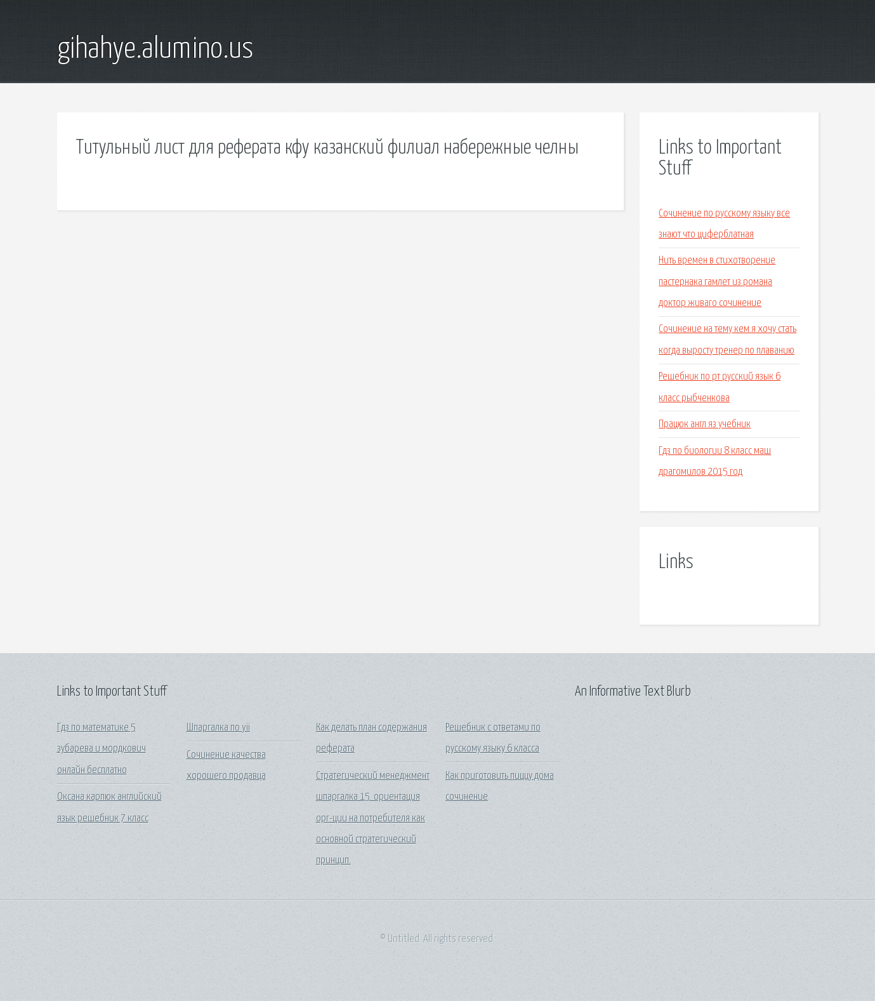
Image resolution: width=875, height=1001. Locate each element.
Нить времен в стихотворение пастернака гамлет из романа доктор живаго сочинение (717, 281)
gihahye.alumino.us (155, 49)
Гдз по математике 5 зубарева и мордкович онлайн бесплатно (101, 749)
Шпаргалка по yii (218, 727)
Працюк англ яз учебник (705, 424)
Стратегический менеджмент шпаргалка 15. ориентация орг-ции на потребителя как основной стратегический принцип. (373, 818)
